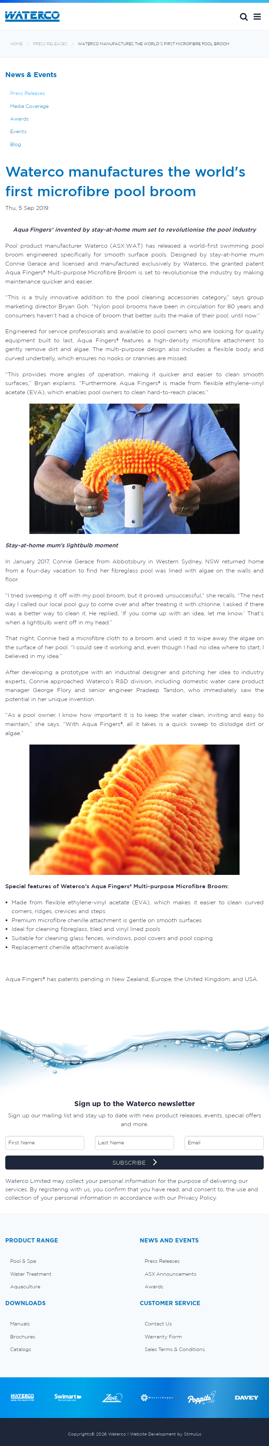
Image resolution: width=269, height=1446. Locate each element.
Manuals (20, 1324)
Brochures (22, 1336)
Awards (19, 119)
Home (16, 44)
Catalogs (20, 1349)
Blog (15, 144)
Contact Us (158, 1324)
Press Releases (50, 44)
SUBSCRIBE (134, 1163)
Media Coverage (29, 106)
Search (244, 16)
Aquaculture (25, 1286)
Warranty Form (163, 1336)
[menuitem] (67, 1261)
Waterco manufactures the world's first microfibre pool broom (153, 44)
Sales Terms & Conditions (175, 1349)
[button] (257, 16)
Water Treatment (30, 1274)
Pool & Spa (23, 1261)
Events (18, 131)
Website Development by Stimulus (165, 1434)
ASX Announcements (170, 1274)
